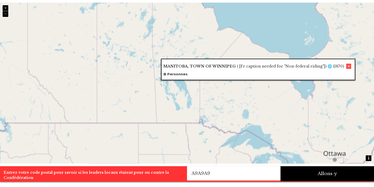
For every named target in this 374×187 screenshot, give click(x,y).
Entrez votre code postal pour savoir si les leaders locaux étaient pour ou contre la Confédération (86, 175)
